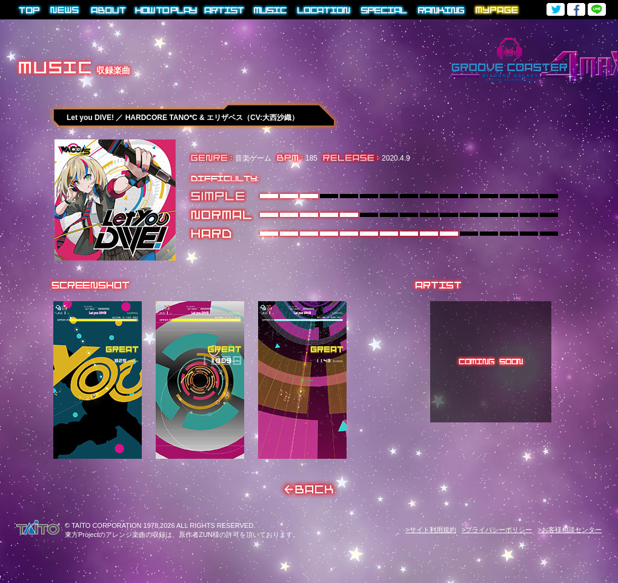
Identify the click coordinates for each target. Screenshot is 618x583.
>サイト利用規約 (430, 529)
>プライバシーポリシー (497, 529)
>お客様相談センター (570, 529)
